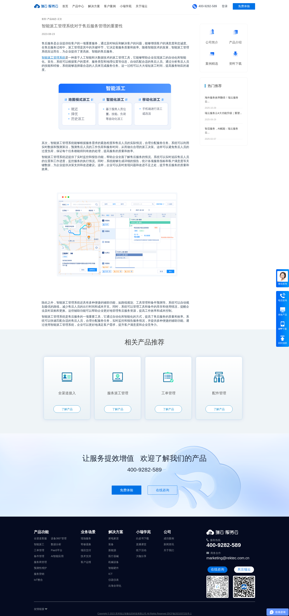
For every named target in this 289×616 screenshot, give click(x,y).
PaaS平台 (56, 550)
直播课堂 (141, 544)
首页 (44, 19)
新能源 (112, 550)
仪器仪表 (113, 579)
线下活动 (141, 550)
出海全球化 (114, 585)
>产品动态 (51, 19)
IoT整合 (38, 579)
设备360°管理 (59, 538)
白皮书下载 (142, 538)
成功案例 (169, 538)
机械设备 (113, 562)
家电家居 (113, 538)
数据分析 (56, 544)
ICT (110, 573)
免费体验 (244, 6)
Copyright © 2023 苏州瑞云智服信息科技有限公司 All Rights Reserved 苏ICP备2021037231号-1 (144, 613)
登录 (225, 6)
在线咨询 (162, 490)
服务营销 (39, 573)
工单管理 (39, 550)
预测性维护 (40, 567)
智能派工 (39, 544)
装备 (111, 544)
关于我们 (169, 550)
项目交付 (86, 550)
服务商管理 (40, 562)
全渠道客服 (40, 538)
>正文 (59, 19)
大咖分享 (141, 556)
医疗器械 (113, 556)
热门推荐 (215, 86)
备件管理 (39, 556)
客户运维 (86, 562)
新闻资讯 (169, 544)
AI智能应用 (57, 556)
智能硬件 (113, 567)
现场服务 (86, 538)
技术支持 (86, 556)
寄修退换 (86, 544)
